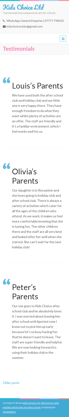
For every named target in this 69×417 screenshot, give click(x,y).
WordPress (9, 412)
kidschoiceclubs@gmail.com (24, 26)
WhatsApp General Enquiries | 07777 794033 (34, 20)
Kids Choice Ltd (23, 7)
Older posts (11, 383)
